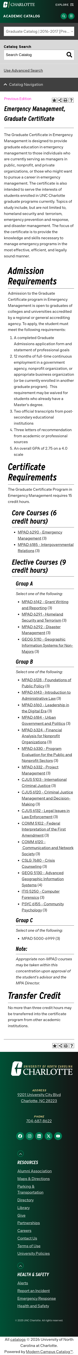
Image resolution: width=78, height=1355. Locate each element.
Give (21, 1215)
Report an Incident (33, 1291)
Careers (24, 1230)
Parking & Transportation (30, 1189)
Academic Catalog (21, 16)
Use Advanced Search (23, 70)
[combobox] (39, 31)
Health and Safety (33, 1306)
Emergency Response (36, 1298)
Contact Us (27, 1238)
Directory (25, 1200)
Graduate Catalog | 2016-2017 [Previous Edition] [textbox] (40, 31)
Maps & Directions (33, 1179)
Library (23, 1207)
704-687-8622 (39, 1121)
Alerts (22, 1283)
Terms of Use (28, 1246)
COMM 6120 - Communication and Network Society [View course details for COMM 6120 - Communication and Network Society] (47, 848)
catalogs (18, 1339)
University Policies (33, 1253)
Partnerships (28, 1223)
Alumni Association (34, 1171)
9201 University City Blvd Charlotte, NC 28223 (39, 1097)
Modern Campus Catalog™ (49, 1351)
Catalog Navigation (26, 84)
